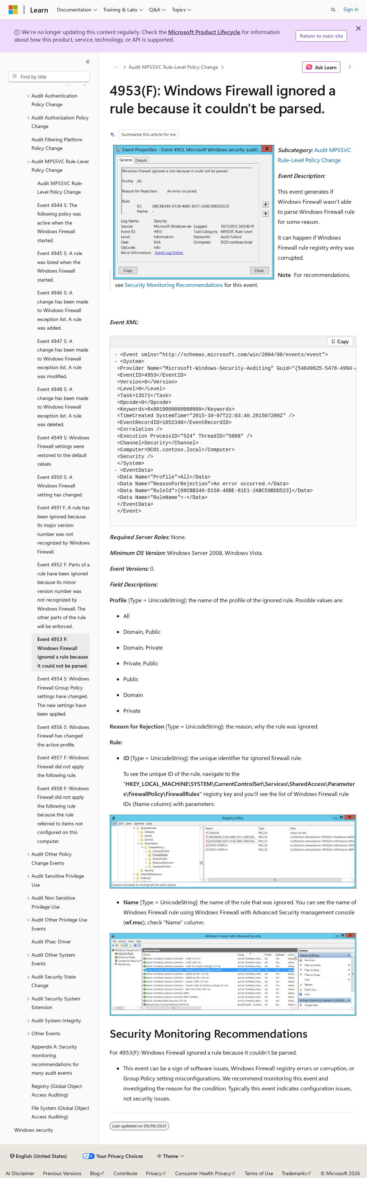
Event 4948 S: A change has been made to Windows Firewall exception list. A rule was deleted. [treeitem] (62, 407)
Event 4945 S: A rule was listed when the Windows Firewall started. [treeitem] (59, 266)
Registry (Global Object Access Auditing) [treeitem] (57, 1090)
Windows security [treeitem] (33, 1129)
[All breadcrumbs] (116, 67)
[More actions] (349, 67)
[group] (233, 437)
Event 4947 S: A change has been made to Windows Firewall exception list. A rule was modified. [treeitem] (62, 359)
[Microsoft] (13, 9)
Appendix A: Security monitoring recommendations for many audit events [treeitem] (55, 1059)
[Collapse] (87, 61)
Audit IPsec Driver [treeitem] (51, 941)
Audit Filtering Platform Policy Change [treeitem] (57, 144)
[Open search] (333, 9)
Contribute (125, 1173)
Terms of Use (259, 1173)
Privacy (154, 1173)
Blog (95, 1173)
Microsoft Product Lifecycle (204, 32)
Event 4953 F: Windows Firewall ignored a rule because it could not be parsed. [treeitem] (62, 652)
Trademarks (294, 1173)
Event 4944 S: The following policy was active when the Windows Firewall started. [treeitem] (59, 223)
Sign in (350, 9)
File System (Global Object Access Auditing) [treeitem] (60, 1112)
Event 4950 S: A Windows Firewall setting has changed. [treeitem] (60, 485)
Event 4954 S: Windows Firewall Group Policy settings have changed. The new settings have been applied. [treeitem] (63, 696)
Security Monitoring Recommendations (174, 284)
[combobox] (49, 77)
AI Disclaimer (20, 1173)
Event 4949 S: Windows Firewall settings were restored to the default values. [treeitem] (63, 450)
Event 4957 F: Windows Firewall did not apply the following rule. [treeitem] (63, 766)
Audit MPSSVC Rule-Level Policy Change (173, 66)
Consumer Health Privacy (203, 1173)
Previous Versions (62, 1173)
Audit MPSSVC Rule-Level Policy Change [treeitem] (60, 187)
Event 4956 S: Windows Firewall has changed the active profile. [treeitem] (63, 736)
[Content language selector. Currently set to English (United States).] (38, 1156)
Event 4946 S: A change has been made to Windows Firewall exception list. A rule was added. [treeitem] (62, 310)
